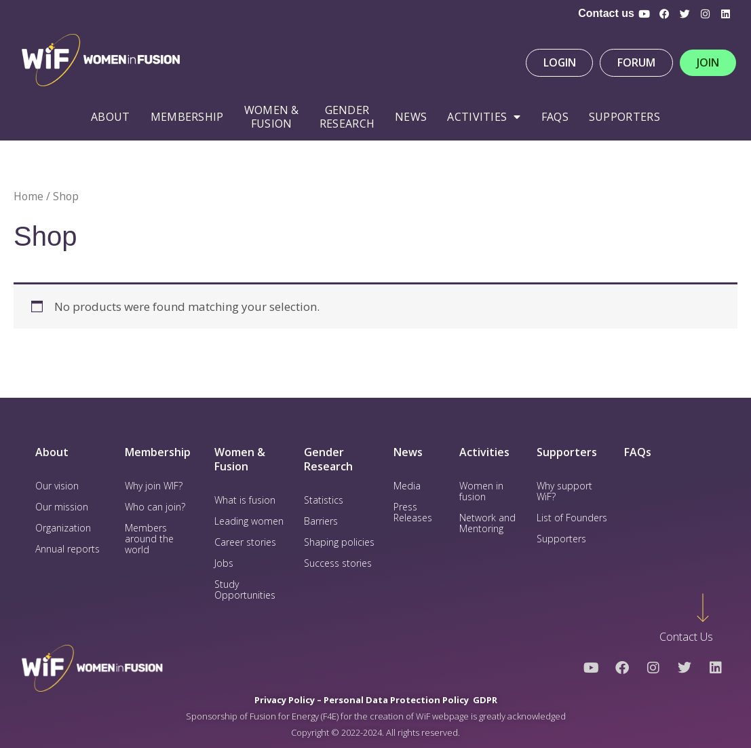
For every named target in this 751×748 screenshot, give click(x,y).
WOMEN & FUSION (271, 116)
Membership (187, 116)
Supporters (624, 116)
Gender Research (347, 116)
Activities (483, 117)
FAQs (637, 452)
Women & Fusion (239, 459)
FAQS (555, 116)
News (411, 116)
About (110, 116)
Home (28, 196)
